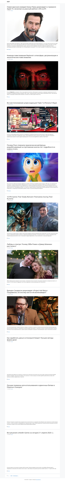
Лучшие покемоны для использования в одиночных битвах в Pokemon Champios (31, 386)
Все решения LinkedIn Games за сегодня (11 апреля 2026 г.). (30, 433)
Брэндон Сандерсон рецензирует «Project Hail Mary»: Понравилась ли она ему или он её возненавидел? (27, 291)
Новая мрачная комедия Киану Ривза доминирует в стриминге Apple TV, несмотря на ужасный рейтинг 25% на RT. (31, 8)
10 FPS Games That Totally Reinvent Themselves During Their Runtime (30, 198)
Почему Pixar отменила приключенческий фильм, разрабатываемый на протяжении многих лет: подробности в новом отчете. (31, 147)
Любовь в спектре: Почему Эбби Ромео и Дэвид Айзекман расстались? (29, 245)
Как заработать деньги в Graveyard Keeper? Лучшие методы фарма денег (30, 339)
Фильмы (9, 49)
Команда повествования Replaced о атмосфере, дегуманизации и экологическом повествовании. (32, 56)
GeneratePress (38, 479)
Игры (9, 96)
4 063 (11, 475)
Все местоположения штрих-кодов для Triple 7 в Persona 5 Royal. (32, 103)
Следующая (15, 475)
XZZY (8, 1)
